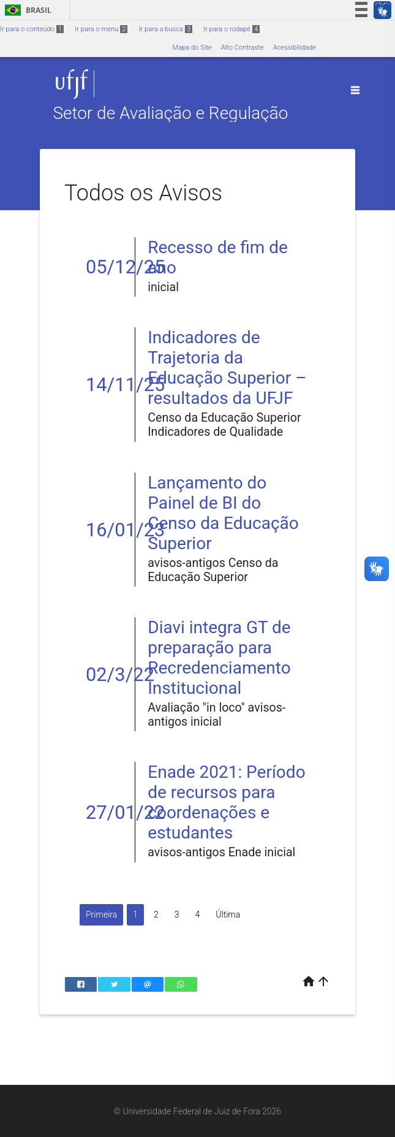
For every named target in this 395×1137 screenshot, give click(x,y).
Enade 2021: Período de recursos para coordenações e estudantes (226, 802)
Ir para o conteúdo (32, 29)
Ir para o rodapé (231, 29)
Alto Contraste (242, 47)
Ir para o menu (101, 29)
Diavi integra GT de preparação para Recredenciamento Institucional (219, 657)
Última (228, 914)
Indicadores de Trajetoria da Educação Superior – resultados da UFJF (227, 367)
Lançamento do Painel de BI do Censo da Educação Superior (223, 513)
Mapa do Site (191, 47)
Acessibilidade (294, 47)
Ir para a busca (165, 29)
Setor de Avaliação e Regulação (170, 113)
